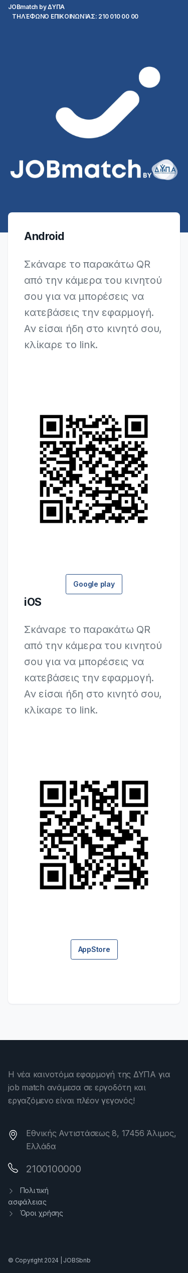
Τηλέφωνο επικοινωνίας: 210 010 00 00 (75, 16)
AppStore (94, 949)
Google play (93, 584)
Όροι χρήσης (35, 1213)
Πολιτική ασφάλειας (28, 1196)
